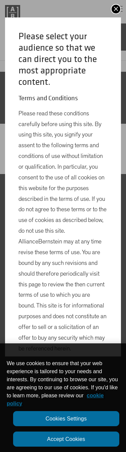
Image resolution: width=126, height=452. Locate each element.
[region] (63, 397)
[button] (116, 9)
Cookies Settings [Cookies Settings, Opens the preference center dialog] (66, 418)
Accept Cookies (66, 439)
